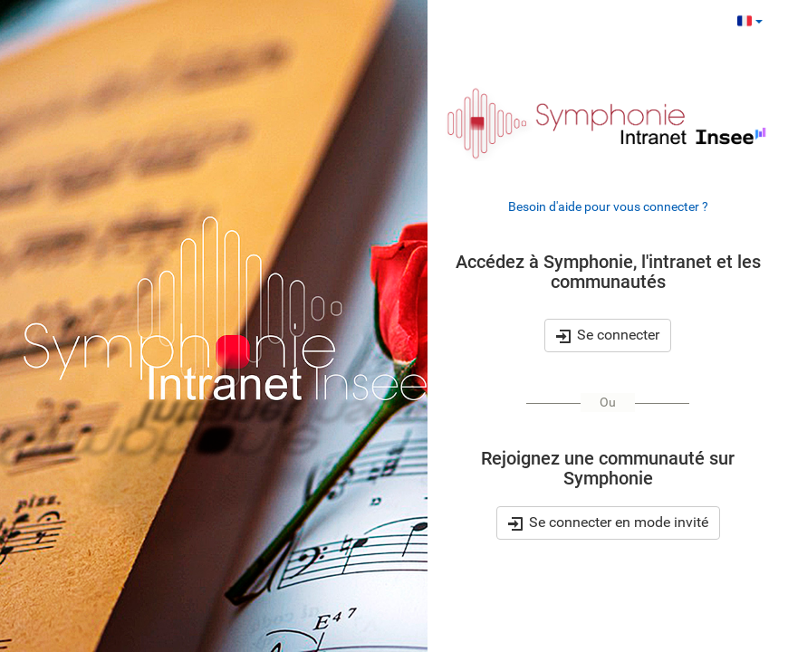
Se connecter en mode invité (608, 523)
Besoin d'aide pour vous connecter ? (608, 206)
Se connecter (607, 335)
